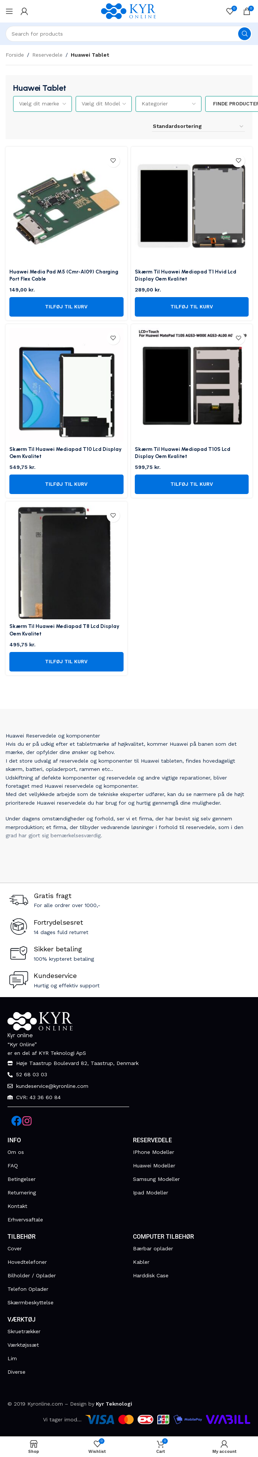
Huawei (15, 736)
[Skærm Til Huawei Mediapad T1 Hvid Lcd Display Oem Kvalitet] (192, 207)
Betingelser (21, 1179)
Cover (14, 1248)
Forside (15, 55)
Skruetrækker (23, 1331)
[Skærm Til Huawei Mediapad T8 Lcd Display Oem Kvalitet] (66, 562)
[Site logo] (129, 11)
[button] (66, 307)
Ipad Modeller (150, 1193)
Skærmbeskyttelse (30, 1302)
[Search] (129, 34)
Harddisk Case (151, 1275)
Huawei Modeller (154, 1166)
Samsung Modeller (156, 1179)
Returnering (21, 1193)
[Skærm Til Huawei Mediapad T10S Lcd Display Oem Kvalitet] (192, 385)
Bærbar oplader (153, 1248)
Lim (12, 1358)
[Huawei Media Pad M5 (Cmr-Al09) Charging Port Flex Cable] (66, 207)
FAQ (12, 1166)
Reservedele (47, 55)
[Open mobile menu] (9, 11)
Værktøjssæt (23, 1345)
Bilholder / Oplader (31, 1275)
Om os (15, 1152)
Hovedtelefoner (27, 1262)
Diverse (16, 1372)
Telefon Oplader (27, 1289)
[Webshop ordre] (198, 126)
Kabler (141, 1262)
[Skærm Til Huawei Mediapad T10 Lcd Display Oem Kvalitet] (66, 385)
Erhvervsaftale (25, 1220)
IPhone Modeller (153, 1152)
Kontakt (17, 1206)
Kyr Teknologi (114, 1404)
